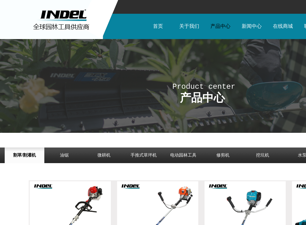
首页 (158, 26)
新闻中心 (252, 26)
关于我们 (189, 26)
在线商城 (283, 26)
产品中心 (220, 26)
